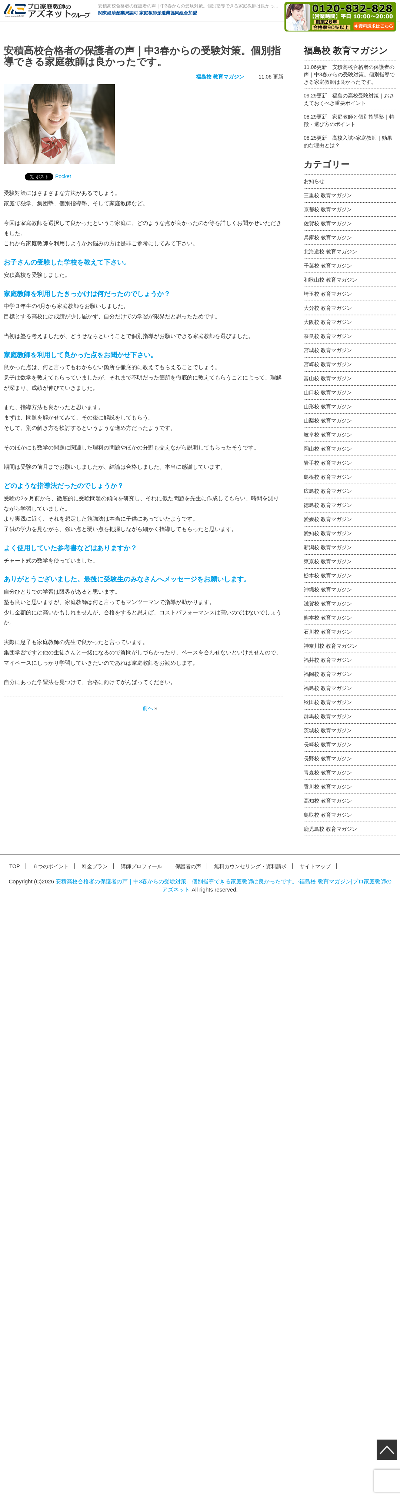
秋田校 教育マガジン (328, 702)
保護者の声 (188, 866)
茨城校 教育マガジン (328, 730)
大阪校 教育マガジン (328, 322)
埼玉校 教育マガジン (328, 294)
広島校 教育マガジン (328, 491)
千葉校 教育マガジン (328, 266)
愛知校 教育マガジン (328, 533)
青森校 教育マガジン (328, 773)
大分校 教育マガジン (328, 308)
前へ (148, 708)
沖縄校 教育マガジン (328, 590)
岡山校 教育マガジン (328, 449)
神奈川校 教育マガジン (330, 646)
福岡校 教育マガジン (328, 674)
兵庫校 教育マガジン (328, 237)
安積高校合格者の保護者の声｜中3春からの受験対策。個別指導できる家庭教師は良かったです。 (349, 74)
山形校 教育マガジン (328, 406)
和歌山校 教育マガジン (330, 280)
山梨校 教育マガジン (328, 421)
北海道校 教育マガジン (330, 252)
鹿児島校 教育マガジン (330, 829)
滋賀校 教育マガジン (328, 604)
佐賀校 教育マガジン (328, 223)
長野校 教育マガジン (328, 758)
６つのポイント (51, 866)
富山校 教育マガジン (328, 378)
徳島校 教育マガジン (328, 505)
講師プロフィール (141, 866)
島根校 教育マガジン (328, 477)
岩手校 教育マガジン (328, 463)
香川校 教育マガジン (328, 787)
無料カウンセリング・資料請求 (250, 866)
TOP (14, 866)
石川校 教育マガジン (328, 632)
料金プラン (95, 866)
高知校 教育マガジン (328, 801)
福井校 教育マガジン (328, 660)
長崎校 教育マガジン (328, 744)
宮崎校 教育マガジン (328, 364)
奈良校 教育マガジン (328, 336)
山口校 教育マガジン (328, 392)
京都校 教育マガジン (328, 209)
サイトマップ (315, 866)
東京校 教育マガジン (328, 561)
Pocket (63, 176)
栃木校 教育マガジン (328, 575)
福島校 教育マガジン (220, 77)
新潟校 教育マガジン (328, 547)
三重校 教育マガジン (328, 195)
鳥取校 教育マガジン (328, 815)
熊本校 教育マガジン (328, 618)
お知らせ (314, 181)
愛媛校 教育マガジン (328, 519)
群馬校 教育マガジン (328, 716)
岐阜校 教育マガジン (328, 435)
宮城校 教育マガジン (328, 350)
